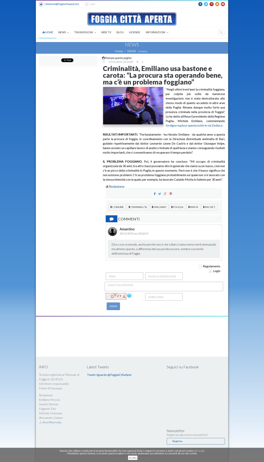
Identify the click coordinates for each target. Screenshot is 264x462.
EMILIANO (159, 207)
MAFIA (193, 207)
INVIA (113, 306)
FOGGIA (177, 207)
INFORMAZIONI (157, 32)
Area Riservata (50, 422)
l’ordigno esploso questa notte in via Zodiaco (194, 125)
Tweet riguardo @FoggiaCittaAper (109, 374)
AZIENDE (134, 32)
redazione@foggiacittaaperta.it (59, 4)
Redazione (117, 186)
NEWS (63, 32)
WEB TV (106, 32)
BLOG (120, 32)
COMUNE (117, 207)
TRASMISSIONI (85, 32)
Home (119, 51)
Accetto (133, 457)
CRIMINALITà (138, 207)
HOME (47, 32)
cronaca (143, 51)
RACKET (209, 207)
